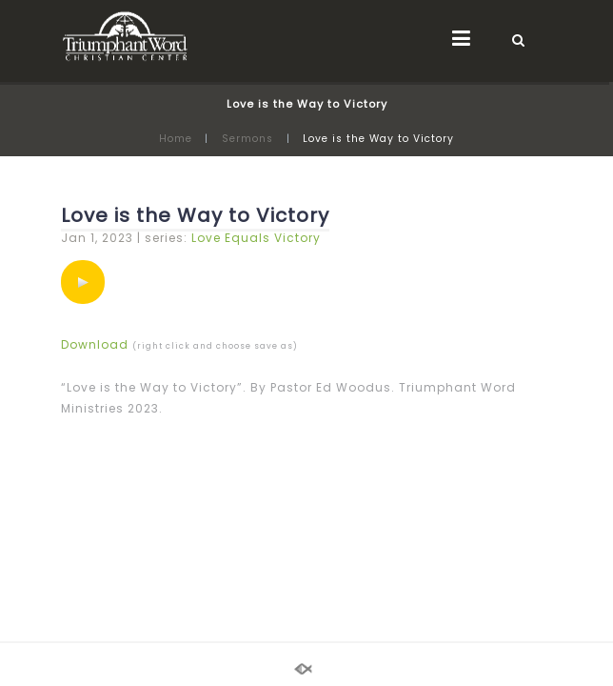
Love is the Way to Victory (195, 215)
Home (175, 138)
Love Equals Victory (256, 238)
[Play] (82, 282)
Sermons (247, 138)
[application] (83, 282)
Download (95, 344)
